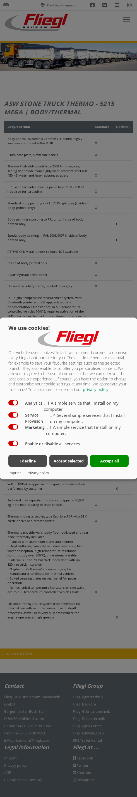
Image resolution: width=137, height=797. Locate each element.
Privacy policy (38, 472)
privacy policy (95, 389)
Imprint (14, 472)
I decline (28, 460)
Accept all (109, 460)
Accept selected (69, 460)
